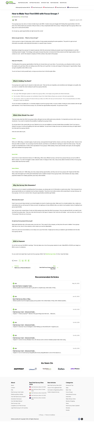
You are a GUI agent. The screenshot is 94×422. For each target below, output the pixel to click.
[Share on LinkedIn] (23, 260)
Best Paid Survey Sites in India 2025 (38, 395)
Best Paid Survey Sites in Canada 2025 (37, 391)
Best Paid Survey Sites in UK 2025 (38, 399)
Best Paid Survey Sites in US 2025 (38, 387)
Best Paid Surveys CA (49, 7)
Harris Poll (14, 154)
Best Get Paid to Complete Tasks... (23, 286)
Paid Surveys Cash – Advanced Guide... (24, 312)
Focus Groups (25, 16)
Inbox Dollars (15, 168)
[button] (87, 2)
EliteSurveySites (15, 419)
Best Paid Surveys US (37, 7)
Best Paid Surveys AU (73, 7)
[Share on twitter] (20, 260)
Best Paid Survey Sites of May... (22, 299)
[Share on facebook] (29, 260)
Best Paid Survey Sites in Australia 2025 (37, 402)
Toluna (14, 138)
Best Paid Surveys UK (61, 7)
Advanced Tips (16, 16)
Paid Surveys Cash (51, 254)
